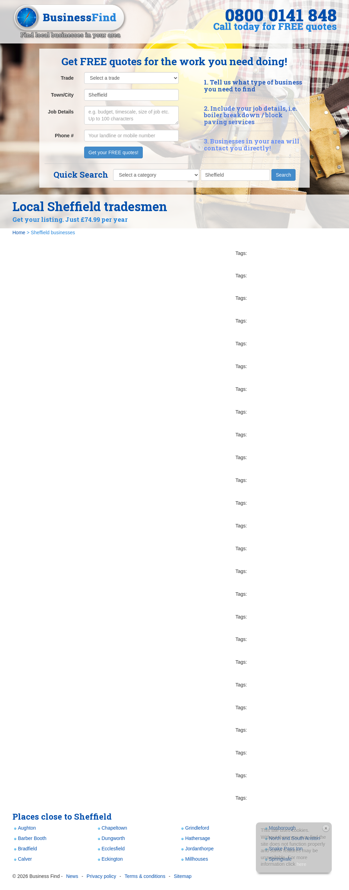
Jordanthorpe (197, 849)
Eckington (109, 859)
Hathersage (195, 838)
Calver (22, 859)
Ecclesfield (110, 849)
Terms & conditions (144, 876)
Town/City (62, 95)
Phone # (64, 135)
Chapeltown (111, 828)
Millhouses (194, 859)
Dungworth (110, 838)
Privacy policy (101, 876)
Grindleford (194, 828)
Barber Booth (29, 838)
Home (18, 232)
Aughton (24, 828)
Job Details (61, 112)
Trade (67, 78)
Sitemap (182, 876)
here (301, 864)
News (72, 876)
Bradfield (24, 849)
